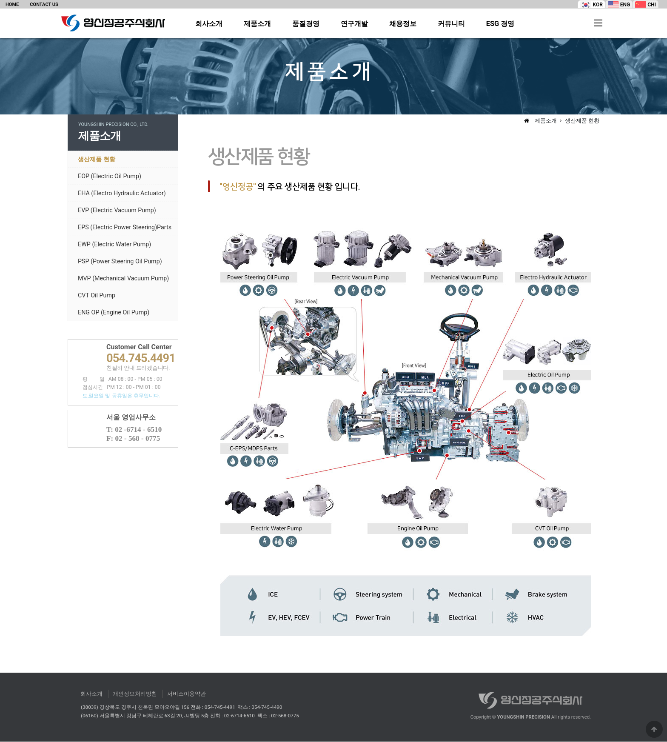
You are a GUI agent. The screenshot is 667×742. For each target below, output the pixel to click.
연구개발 (354, 24)
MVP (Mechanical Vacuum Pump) (123, 278)
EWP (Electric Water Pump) (114, 244)
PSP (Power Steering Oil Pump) (120, 261)
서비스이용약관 (186, 694)
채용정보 (402, 24)
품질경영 (305, 24)
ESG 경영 (500, 24)
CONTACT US (44, 4)
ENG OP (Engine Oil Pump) (113, 312)
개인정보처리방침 (135, 694)
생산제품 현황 (96, 159)
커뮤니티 (451, 24)
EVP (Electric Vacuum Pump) (117, 210)
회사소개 (208, 24)
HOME (12, 4)
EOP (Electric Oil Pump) (109, 176)
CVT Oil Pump (96, 295)
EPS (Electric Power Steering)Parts (124, 227)
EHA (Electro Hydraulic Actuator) (122, 193)
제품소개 (257, 24)
